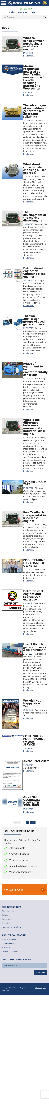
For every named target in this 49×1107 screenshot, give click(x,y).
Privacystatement (9, 939)
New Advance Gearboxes (12, 927)
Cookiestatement (9, 943)
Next (32, 822)
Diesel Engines (8, 911)
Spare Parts (6, 923)
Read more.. (28, 55)
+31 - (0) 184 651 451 (26, 12)
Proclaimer (6, 947)
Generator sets (8, 915)
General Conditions (10, 951)
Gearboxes (6, 919)
